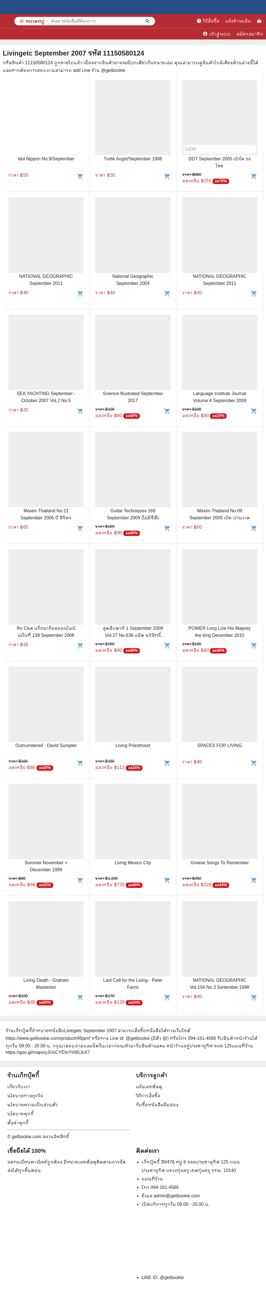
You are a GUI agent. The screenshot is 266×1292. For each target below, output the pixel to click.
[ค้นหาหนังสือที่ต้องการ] (148, 21)
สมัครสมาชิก (249, 34)
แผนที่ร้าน (152, 1178)
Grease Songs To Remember (220, 862)
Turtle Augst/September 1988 (133, 158)
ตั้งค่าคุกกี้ (17, 1122)
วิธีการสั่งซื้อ (148, 1095)
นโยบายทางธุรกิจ (25, 1095)
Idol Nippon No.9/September (46, 158)
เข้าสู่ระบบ (217, 33)
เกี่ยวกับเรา (18, 1086)
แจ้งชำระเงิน (238, 21)
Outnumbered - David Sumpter (46, 745)
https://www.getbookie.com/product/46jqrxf (48, 1038)
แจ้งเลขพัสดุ (149, 1086)
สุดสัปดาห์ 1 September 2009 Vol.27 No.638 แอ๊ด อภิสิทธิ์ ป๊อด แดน (133, 635)
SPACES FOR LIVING (219, 745)
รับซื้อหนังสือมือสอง (157, 1104)
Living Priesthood (133, 745)
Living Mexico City (133, 862)
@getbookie (172, 1277)
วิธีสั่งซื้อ (208, 20)
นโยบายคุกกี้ (20, 1113)
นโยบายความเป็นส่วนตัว (32, 1104)
